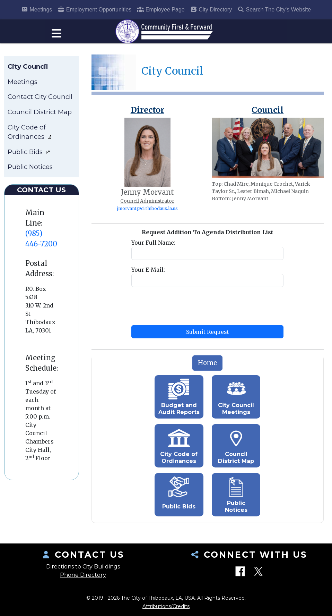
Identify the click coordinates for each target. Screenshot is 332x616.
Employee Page (160, 9)
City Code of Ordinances (27, 135)
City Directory (211, 9)
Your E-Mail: (148, 273)
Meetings (36, 9)
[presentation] (184, 309)
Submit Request (207, 335)
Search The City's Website (274, 9)
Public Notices (30, 171)
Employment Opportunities (94, 9)
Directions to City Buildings (83, 566)
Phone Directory (83, 575)
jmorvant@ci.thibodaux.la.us (147, 212)
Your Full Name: (153, 246)
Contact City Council (40, 100)
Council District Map (40, 116)
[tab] (207, 366)
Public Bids (26, 156)
